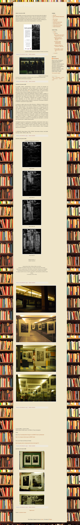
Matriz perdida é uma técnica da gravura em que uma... (59, 35)
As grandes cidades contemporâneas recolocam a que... (57, 42)
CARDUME (55, 20)
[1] (16, 131)
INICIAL (54, 15)
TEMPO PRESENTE (56, 26)
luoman (42, 519)
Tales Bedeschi (56, 58)
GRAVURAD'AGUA (57, 23)
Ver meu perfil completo (56, 73)
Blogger (50, 519)
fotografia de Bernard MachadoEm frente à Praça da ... (58, 38)
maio (55, 53)
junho (55, 33)
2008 (54, 31)
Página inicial (32, 510)
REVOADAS (55, 19)
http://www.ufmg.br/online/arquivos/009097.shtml (25, 437)
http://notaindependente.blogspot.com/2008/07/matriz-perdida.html (31, 434)
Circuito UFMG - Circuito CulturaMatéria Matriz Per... (58, 49)
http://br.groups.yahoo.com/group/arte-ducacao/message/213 (27, 443)
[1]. (29, 90)
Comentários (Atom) (22, 512)
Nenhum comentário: (32, 54)
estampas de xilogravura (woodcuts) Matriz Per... (59, 46)
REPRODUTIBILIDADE (57, 22)
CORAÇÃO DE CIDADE (57, 25)
